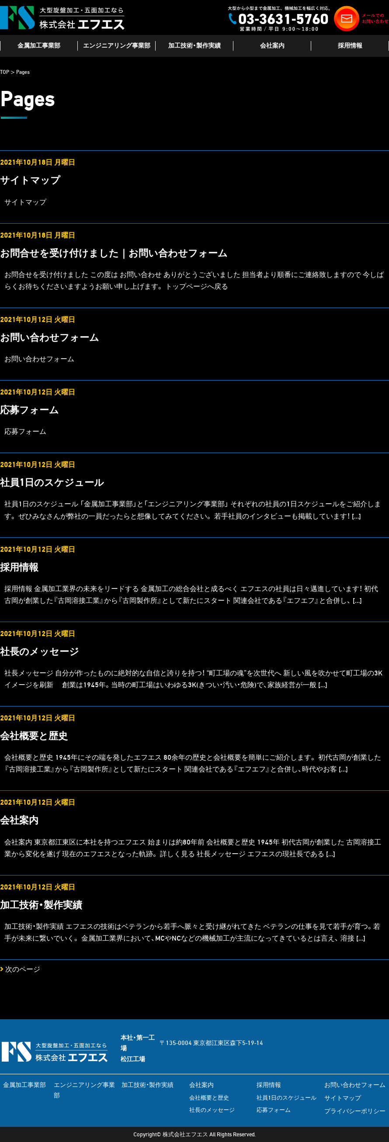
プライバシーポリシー (355, 1110)
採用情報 (350, 45)
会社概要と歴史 (34, 735)
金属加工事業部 (38, 45)
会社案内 (272, 45)
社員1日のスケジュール (52, 482)
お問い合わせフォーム (49, 337)
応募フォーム (29, 410)
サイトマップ (30, 180)
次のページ (20, 969)
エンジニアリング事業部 (116, 45)
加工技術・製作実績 (194, 45)
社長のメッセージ (39, 651)
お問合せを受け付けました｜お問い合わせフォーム (114, 253)
